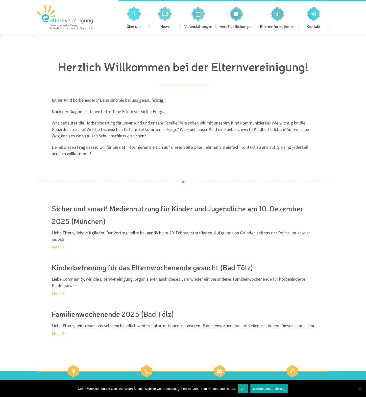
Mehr (58, 246)
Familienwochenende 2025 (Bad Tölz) (114, 314)
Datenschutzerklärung (269, 389)
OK (243, 389)
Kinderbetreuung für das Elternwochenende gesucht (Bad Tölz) (155, 267)
